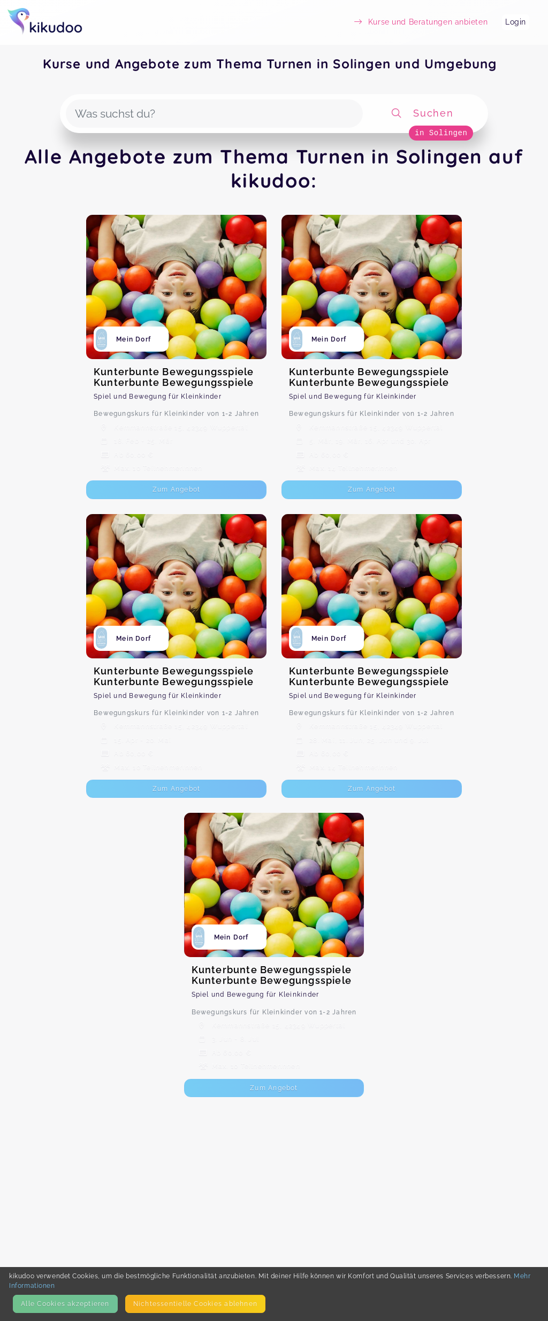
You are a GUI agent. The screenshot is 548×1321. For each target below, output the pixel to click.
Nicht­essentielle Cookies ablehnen (195, 1304)
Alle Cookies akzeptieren (65, 1304)
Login (515, 22)
